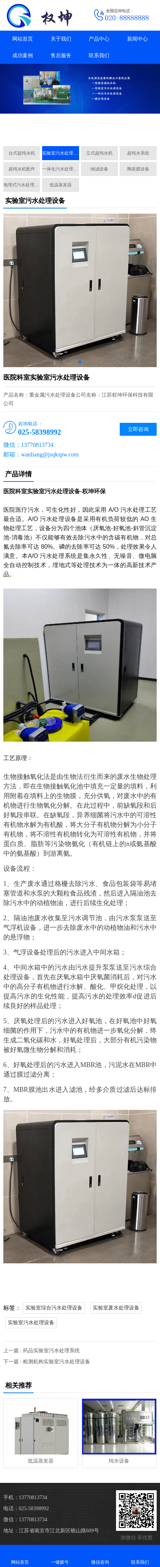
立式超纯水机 (99, 153)
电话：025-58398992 (26, 1508)
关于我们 (61, 39)
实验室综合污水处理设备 (53, 1308)
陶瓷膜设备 (138, 169)
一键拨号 (60, 1556)
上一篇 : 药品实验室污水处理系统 (41, 1350)
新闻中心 (137, 39)
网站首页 (22, 39)
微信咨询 (100, 1556)
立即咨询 (138, 429)
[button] (77, 132)
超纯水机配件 (21, 169)
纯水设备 (119, 1461)
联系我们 (99, 55)
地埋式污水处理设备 (21, 184)
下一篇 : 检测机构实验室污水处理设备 (46, 1361)
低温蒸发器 (61, 184)
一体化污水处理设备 (60, 169)
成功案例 (22, 55)
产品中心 (99, 39)
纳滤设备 (99, 169)
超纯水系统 (138, 153)
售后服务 (61, 55)
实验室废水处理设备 (116, 1308)
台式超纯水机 (21, 153)
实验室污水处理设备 (60, 153)
